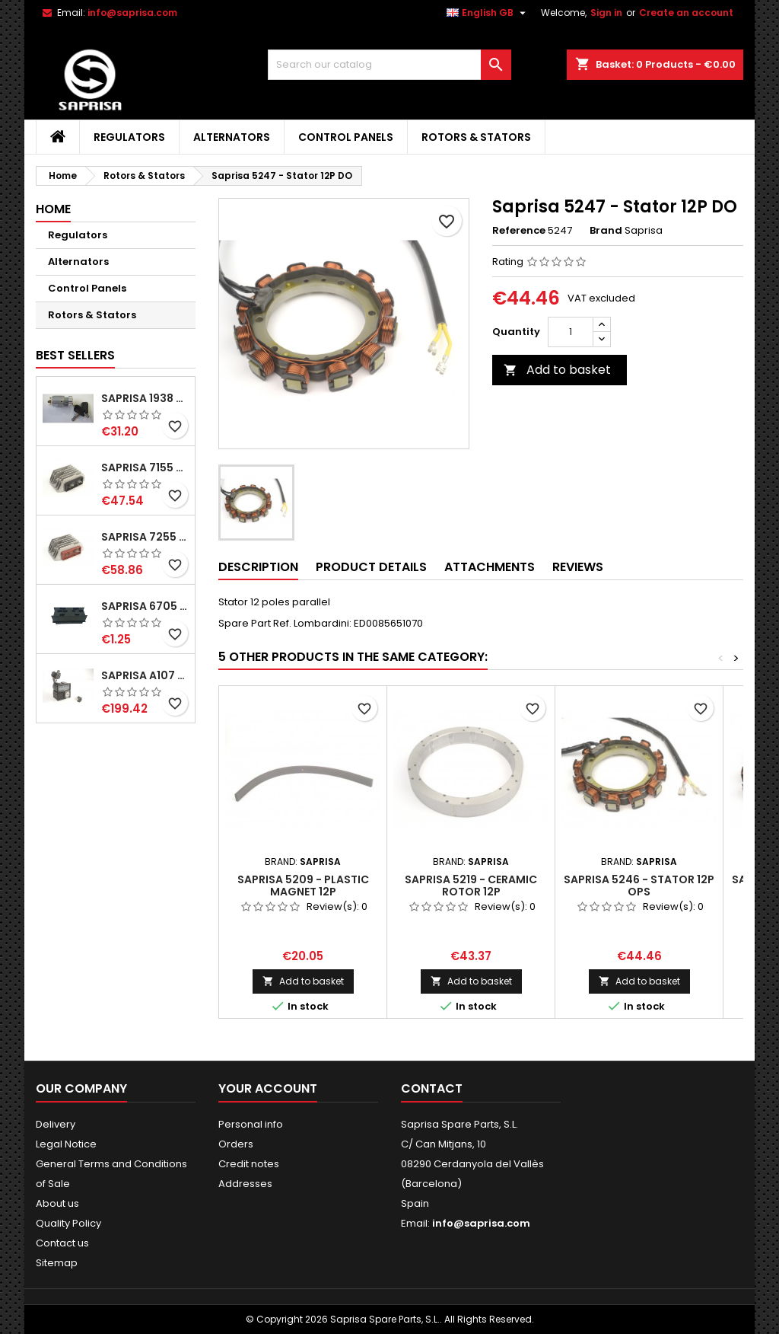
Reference (518, 231)
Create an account (686, 12)
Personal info (250, 1124)
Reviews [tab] (577, 567)
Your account (267, 1088)
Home (53, 209)
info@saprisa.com (132, 12)
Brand (606, 231)
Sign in (606, 12)
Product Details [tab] (371, 567)
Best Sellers (75, 355)
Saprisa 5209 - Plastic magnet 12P (303, 885)
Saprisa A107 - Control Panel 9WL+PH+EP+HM (145, 675)
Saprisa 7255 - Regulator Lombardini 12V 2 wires (145, 537)
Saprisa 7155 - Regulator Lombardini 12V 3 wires (145, 467)
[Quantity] (570, 332)
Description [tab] (258, 567)
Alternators (231, 137)
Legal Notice (66, 1144)
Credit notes (248, 1164)
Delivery (55, 1124)
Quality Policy (68, 1223)
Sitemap (57, 1263)
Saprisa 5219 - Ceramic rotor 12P (471, 885)
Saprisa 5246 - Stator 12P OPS (639, 885)
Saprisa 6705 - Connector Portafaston (145, 606)
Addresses (245, 1183)
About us (57, 1203)
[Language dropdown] (488, 13)
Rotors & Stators (476, 137)
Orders (235, 1144)
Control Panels (345, 137)
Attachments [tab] (489, 567)
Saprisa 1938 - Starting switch (145, 398)
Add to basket (557, 369)
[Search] (389, 64)
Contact (432, 1088)
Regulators (129, 137)
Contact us (62, 1243)
